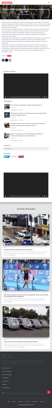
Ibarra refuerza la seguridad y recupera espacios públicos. (26, 105)
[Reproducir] (5, 97)
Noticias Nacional (7, 371)
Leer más (13, 255)
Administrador (14, 109)
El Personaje (5, 387)
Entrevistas (5, 381)
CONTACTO (42, 401)
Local (9, 55)
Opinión (4, 384)
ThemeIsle (31, 404)
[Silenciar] (44, 97)
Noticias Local (6, 368)
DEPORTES (20, 401)
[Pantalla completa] (46, 97)
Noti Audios (5, 377)
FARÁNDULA (27, 401)
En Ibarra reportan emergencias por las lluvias (18, 249)
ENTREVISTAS (35, 401)
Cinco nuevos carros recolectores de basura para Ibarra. (21, 341)
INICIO (8, 401)
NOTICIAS (14, 401)
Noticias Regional (7, 374)
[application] (26, 85)
